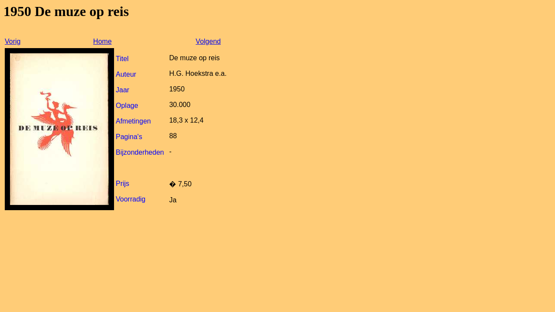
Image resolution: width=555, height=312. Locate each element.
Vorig (12, 41)
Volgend (208, 41)
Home (102, 41)
